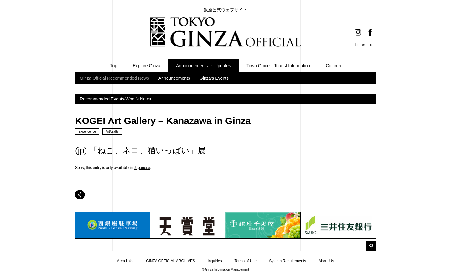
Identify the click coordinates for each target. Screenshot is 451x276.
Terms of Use (245, 261)
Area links (125, 261)
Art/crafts (112, 131)
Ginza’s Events (214, 78)
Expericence (87, 131)
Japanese (142, 167)
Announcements (174, 78)
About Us (326, 261)
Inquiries (215, 261)
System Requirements (287, 261)
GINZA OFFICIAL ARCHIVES (170, 261)
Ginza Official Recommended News (114, 78)
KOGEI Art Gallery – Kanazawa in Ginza (163, 121)
